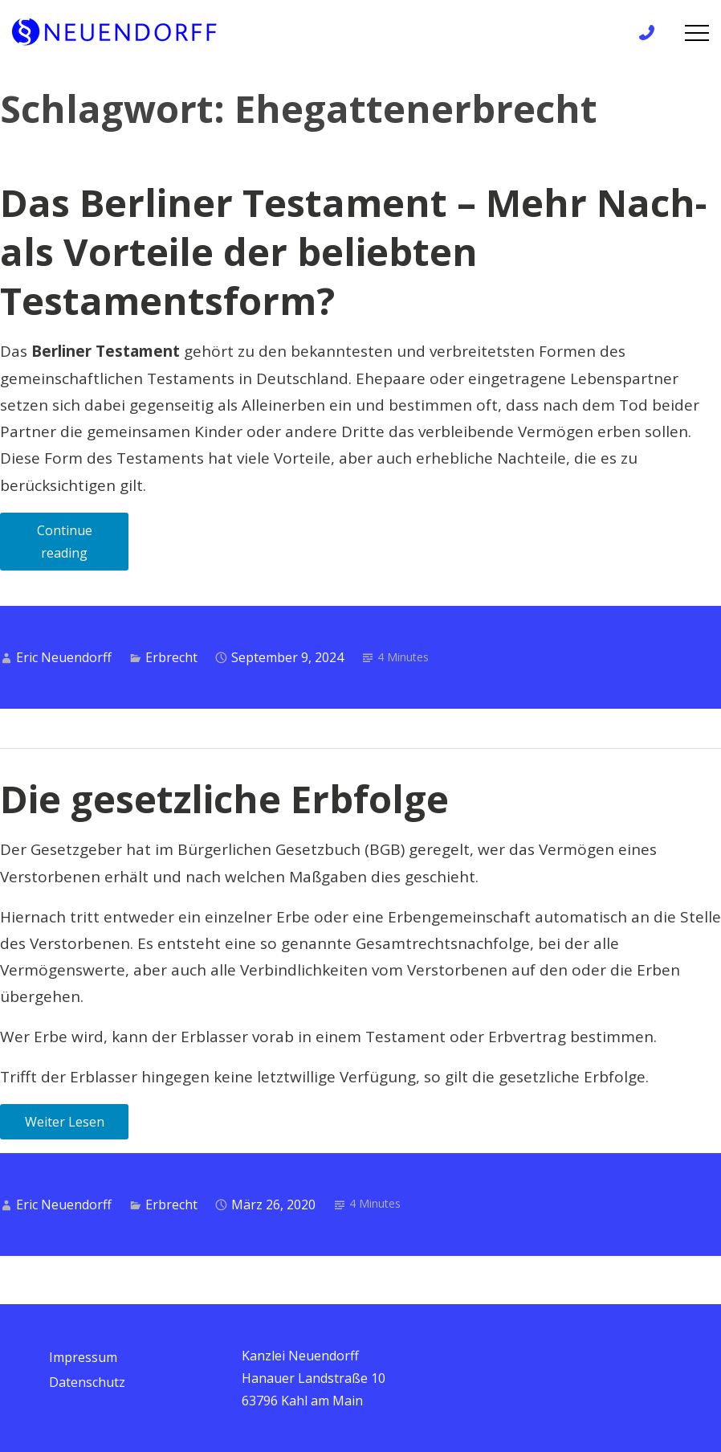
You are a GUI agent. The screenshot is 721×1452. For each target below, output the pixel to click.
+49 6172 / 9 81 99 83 (651, 33)
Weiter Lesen (64, 1122)
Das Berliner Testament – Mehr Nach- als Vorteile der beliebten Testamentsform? (353, 251)
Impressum (83, 1357)
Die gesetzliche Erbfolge (224, 798)
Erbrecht (171, 657)
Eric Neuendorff (64, 657)
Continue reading (83, 546)
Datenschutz (87, 1382)
